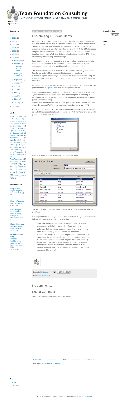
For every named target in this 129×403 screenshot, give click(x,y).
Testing (24, 161)
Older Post (92, 360)
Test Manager (14, 161)
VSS (23, 175)
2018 (14, 35)
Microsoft (14, 150)
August (17, 83)
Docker (21, 135)
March (16, 99)
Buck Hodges (15, 210)
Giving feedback (16, 203)
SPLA (12, 157)
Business (17, 126)
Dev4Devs (15, 131)
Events (13, 140)
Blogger (89, 396)
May (16, 93)
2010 (14, 107)
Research (21, 154)
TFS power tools (51, 88)
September (18, 80)
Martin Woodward (17, 224)
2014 (14, 48)
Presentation (19, 152)
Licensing (15, 147)
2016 (14, 41)
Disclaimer (16, 385)
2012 (14, 54)
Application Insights (18, 121)
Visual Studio (46, 275)
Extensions (18, 142)
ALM (12, 116)
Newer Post (37, 360)
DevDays (23, 131)
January (17, 102)
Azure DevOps (14, 123)
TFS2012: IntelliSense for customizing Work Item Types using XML (16, 243)
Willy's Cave (15, 189)
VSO (17, 175)
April (16, 96)
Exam (24, 140)
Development (18, 133)
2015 (14, 45)
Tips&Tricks (22, 167)
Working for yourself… (18, 75)
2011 (14, 58)
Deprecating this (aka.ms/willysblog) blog (17, 193)
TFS (40, 275)
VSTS (12, 178)
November (18, 60)
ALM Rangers (16, 119)
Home (65, 360)
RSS (105, 45)
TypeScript (18, 169)
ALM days (22, 116)
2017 (14, 38)
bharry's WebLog (17, 201)
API (25, 119)
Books (24, 123)
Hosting (12, 145)
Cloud (12, 128)
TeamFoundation (16, 159)
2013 (14, 51)
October (17, 64)
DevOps (12, 135)
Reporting (13, 154)
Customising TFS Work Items (18, 68)
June (16, 89)
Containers (22, 128)
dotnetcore (14, 138)
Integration (22, 145)
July (16, 86)
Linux (22, 147)
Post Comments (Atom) (51, 363)
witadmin (35, 78)
